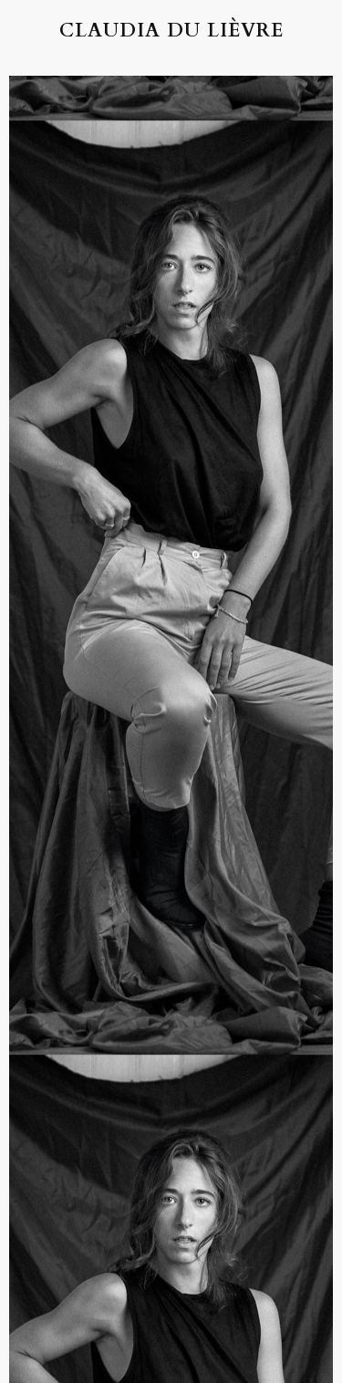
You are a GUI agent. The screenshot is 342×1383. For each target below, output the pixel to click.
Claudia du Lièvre (171, 30)
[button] (39, 30)
